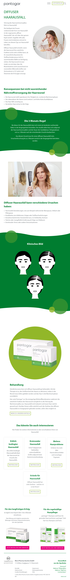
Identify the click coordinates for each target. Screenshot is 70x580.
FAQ (33, 572)
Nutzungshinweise (37, 570)
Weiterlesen (13, 469)
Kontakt (17, 568)
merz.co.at (63, 576)
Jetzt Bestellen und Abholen (17, 551)
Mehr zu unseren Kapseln (20, 417)
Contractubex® (62, 572)
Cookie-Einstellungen (21, 572)
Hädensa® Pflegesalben (59, 568)
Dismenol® (63, 566)
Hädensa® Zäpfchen (60, 570)
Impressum (35, 568)
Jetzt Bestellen (57, 3)
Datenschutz (18, 570)
